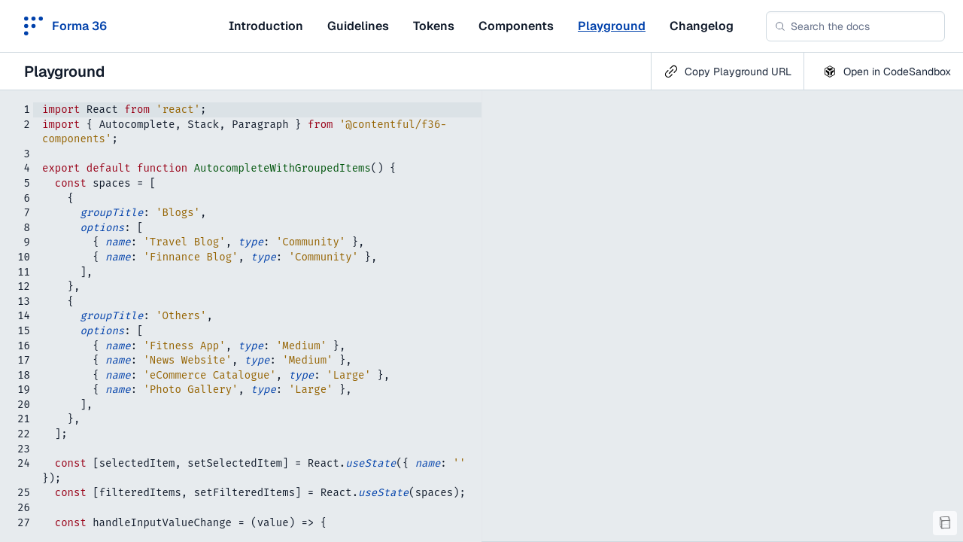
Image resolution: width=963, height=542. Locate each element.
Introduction (266, 26)
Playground (612, 26)
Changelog (702, 26)
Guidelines (358, 26)
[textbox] (241, 316)
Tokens (433, 26)
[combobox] (855, 26)
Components (516, 26)
